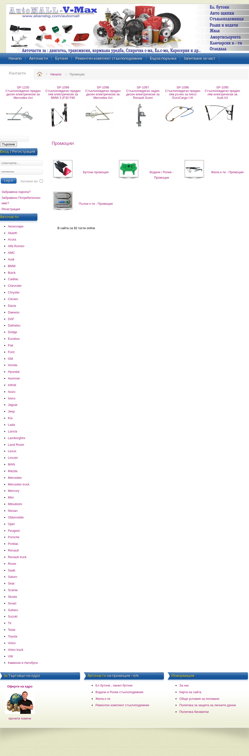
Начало (55, 74)
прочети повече (20, 718)
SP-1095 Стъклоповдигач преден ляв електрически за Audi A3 (222, 93)
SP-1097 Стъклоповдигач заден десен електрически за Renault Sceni (143, 93)
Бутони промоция (96, 172)
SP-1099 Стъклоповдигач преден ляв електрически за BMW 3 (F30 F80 (63, 93)
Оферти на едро (20, 686)
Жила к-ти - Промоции (227, 172)
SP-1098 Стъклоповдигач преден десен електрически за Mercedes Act (103, 93)
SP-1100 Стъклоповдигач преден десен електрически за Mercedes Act (23, 93)
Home (39, 74)
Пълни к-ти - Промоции (96, 204)
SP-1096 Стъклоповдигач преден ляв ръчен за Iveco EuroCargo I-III (182, 93)
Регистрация (10, 209)
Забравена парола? (16, 192)
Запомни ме (29, 181)
